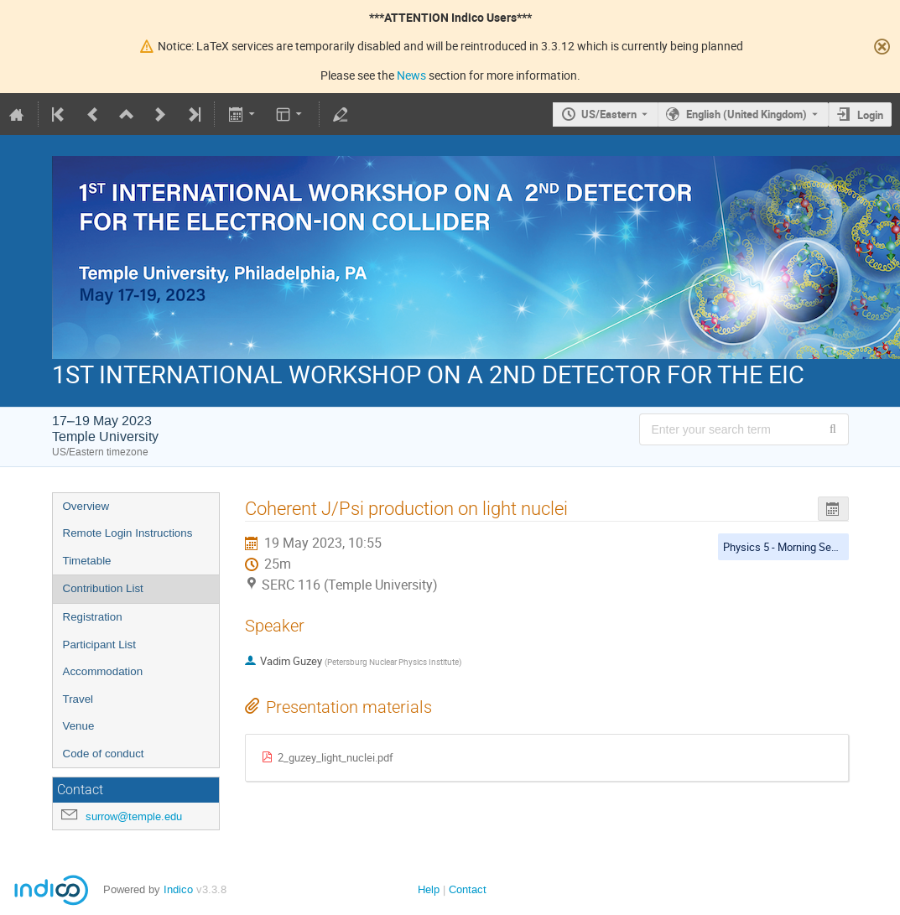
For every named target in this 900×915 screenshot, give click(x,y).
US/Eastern (609, 114)
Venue (79, 726)
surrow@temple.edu (134, 816)
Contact (467, 889)
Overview (86, 506)
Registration (92, 617)
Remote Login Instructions (128, 533)
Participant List (99, 644)
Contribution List (103, 588)
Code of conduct (103, 753)
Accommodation (103, 671)
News (411, 75)
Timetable (87, 560)
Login (870, 114)
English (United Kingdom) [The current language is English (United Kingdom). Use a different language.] (746, 114)
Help (429, 889)
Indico (178, 889)
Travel (78, 699)
